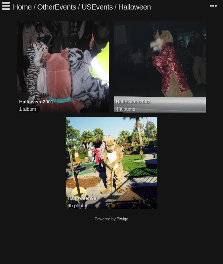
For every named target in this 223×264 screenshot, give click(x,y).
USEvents (97, 7)
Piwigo (122, 219)
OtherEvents (56, 7)
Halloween (134, 7)
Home (22, 7)
